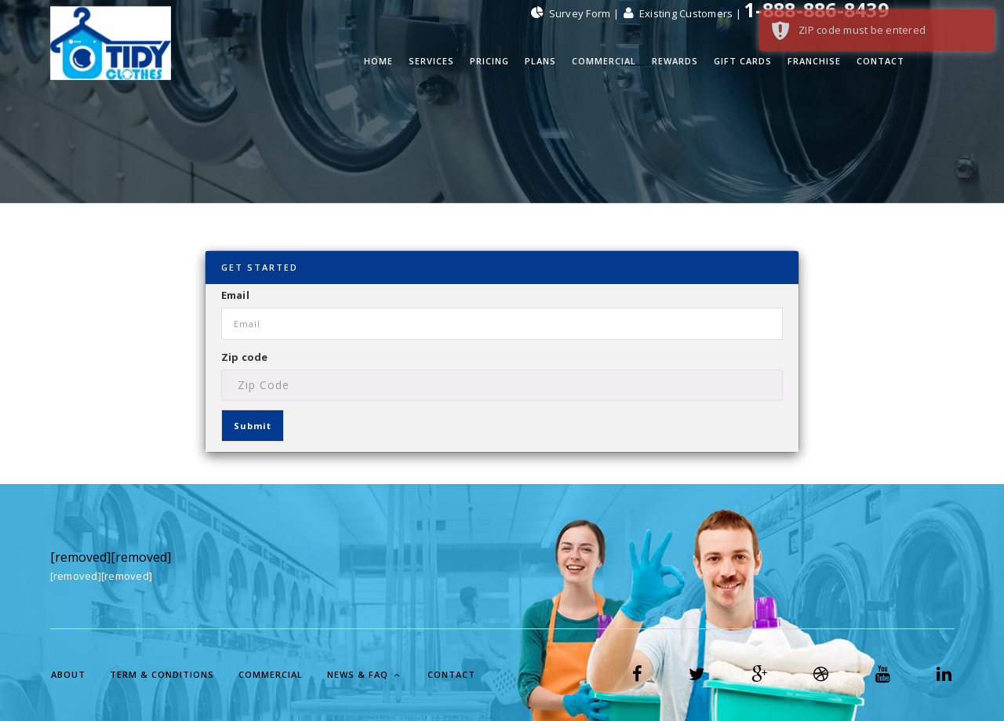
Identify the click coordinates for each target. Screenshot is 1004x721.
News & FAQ (363, 674)
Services (431, 61)
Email (235, 295)
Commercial (604, 61)
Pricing (489, 61)
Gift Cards (743, 61)
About (68, 674)
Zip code (244, 357)
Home (378, 61)
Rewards (675, 61)
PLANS (540, 61)
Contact (880, 61)
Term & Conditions (162, 674)
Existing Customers (679, 13)
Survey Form (572, 13)
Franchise (814, 61)
